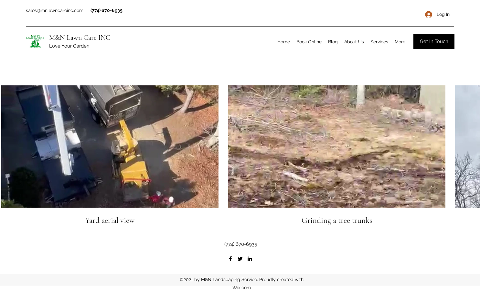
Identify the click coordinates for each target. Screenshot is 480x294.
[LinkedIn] (250, 259)
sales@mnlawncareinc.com (54, 10)
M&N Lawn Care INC (80, 37)
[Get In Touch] (433, 41)
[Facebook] (230, 259)
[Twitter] (240, 259)
